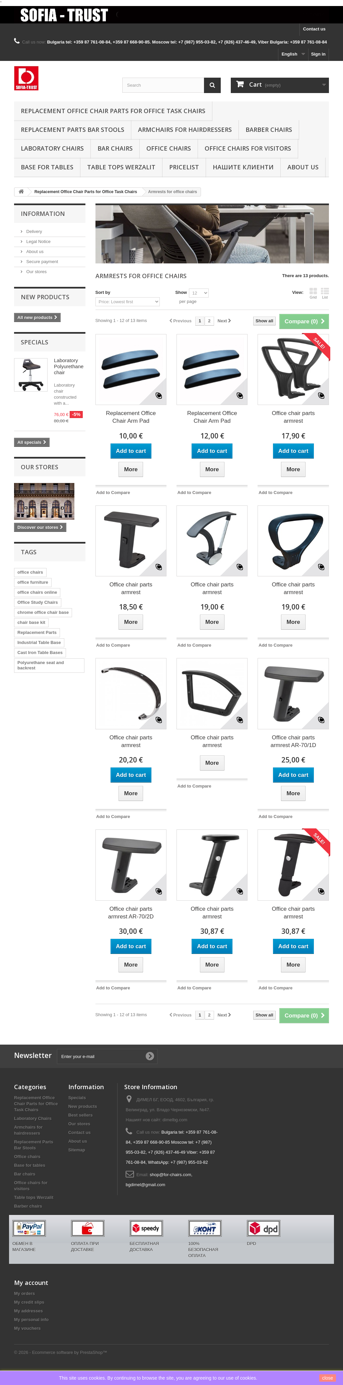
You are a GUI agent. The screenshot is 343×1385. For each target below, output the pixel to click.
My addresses (28, 1310)
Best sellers (80, 1115)
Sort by (103, 292)
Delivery (33, 231)
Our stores (36, 271)
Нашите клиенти (243, 167)
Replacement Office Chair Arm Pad (131, 417)
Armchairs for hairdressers (185, 130)
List (325, 293)
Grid (313, 293)
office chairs (30, 572)
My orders (24, 1293)
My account (31, 1283)
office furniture (32, 582)
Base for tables (47, 167)
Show (181, 292)
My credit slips (29, 1302)
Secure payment (41, 261)
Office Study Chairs (37, 602)
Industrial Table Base (39, 642)
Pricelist (184, 167)
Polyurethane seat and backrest (40, 665)
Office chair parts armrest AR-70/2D (131, 913)
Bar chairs (115, 148)
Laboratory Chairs (52, 148)
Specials (34, 342)
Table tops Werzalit (121, 167)
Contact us (314, 28)
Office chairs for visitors (248, 148)
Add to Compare (113, 492)
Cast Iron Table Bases (40, 652)
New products (45, 297)
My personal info (31, 1319)
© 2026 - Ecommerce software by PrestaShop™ (60, 1352)
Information (43, 214)
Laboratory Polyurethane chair (68, 366)
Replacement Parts (37, 632)
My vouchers (27, 1328)
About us (303, 167)
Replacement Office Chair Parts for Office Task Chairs (113, 111)
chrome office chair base (43, 612)
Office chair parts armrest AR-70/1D (293, 741)
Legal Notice (38, 241)
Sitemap (76, 1149)
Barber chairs (269, 130)
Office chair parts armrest (293, 417)
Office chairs (168, 148)
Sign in (318, 54)
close (327, 1378)
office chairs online (37, 592)
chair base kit (31, 622)
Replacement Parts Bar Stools (72, 130)
